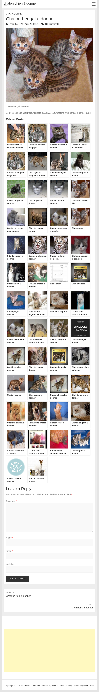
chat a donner (14, 14)
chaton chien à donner (20, 3)
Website (10, 564)
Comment (11, 501)
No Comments (52, 24)
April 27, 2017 (31, 24)
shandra (13, 24)
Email (9, 551)
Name (9, 537)
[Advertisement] (49, 650)
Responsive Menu (93, 4)
